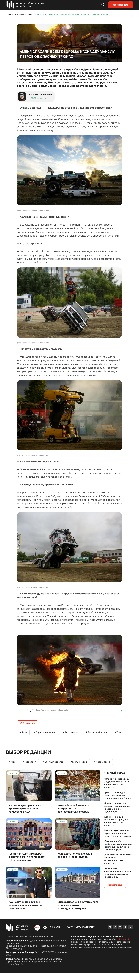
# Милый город (78, 761)
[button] (30, 712)
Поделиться (27, 723)
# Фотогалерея (70, 732)
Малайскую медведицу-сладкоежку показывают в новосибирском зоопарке (117, 783)
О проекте (54, 927)
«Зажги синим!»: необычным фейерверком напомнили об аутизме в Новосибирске (118, 845)
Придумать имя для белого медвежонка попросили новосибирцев (118, 795)
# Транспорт (121, 732)
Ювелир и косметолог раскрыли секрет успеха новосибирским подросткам (117, 807)
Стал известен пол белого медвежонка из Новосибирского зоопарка (118, 858)
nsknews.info (123, 939)
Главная (10, 14)
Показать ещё (114, 884)
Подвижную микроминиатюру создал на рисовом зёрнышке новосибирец (117, 872)
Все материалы (120, 4)
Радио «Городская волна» (80, 927)
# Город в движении (45, 732)
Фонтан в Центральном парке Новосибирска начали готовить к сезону (117, 833)
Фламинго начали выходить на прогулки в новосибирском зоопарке (116, 821)
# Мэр (12, 761)
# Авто (23, 732)
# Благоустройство (53, 761)
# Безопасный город (97, 732)
